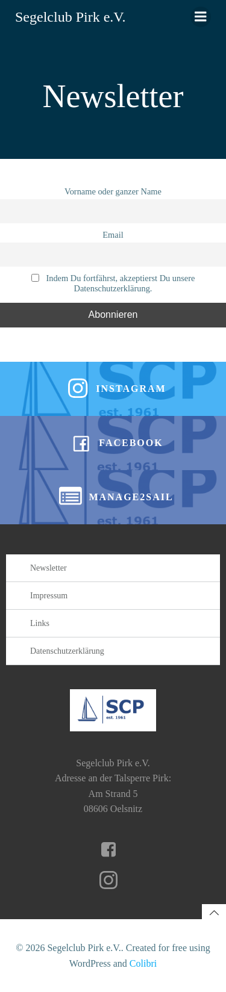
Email (112, 235)
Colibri (143, 963)
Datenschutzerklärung (67, 651)
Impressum (48, 595)
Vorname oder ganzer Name (113, 191)
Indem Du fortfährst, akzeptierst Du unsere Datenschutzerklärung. (113, 283)
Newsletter (48, 567)
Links (39, 623)
